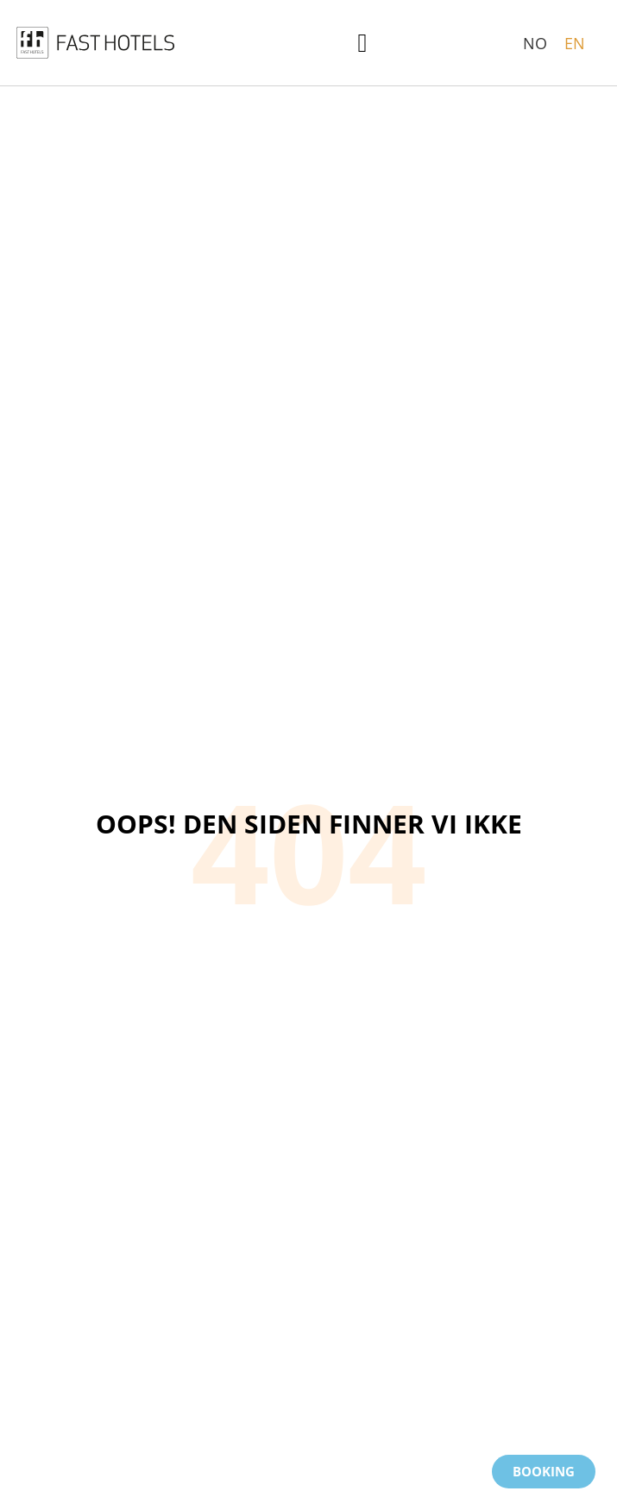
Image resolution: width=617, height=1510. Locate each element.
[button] (362, 42)
